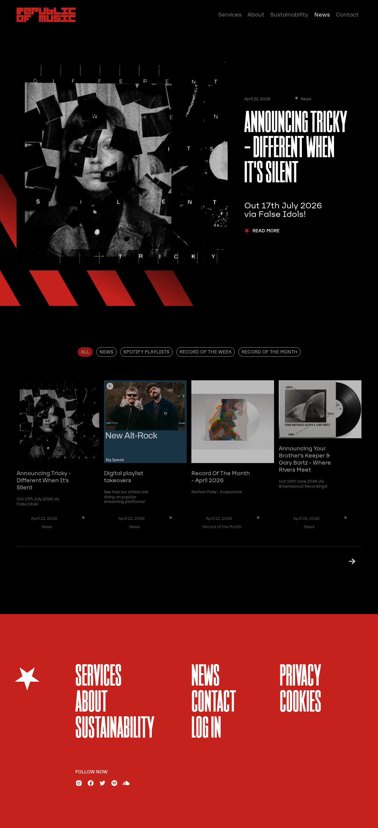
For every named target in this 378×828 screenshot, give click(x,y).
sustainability (114, 729)
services (98, 677)
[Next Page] (345, 561)
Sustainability (289, 14)
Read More (266, 231)
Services (230, 14)
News (322, 14)
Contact (347, 14)
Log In (206, 729)
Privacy (300, 677)
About (255, 14)
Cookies (300, 703)
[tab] (85, 352)
